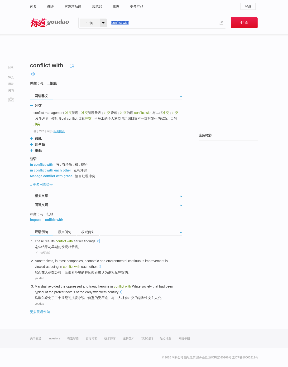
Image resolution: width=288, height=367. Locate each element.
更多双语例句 (40, 312)
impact (35, 220)
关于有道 (35, 338)
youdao (39, 278)
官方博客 (91, 338)
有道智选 (73, 338)
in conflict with (41, 164)
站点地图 (165, 338)
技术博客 (110, 338)
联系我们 (147, 338)
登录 (248, 6)
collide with (54, 220)
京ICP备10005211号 (245, 357)
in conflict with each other (50, 170)
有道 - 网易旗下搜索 (49, 22)
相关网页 (59, 131)
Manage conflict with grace (51, 176)
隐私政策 (190, 357)
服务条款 (202, 357)
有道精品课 (73, 6)
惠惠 (116, 6)
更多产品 (136, 6)
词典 (33, 6)
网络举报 (184, 338)
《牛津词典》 (43, 252)
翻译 (50, 6)
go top (11, 99)
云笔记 (97, 6)
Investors (54, 338)
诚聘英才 (128, 338)
